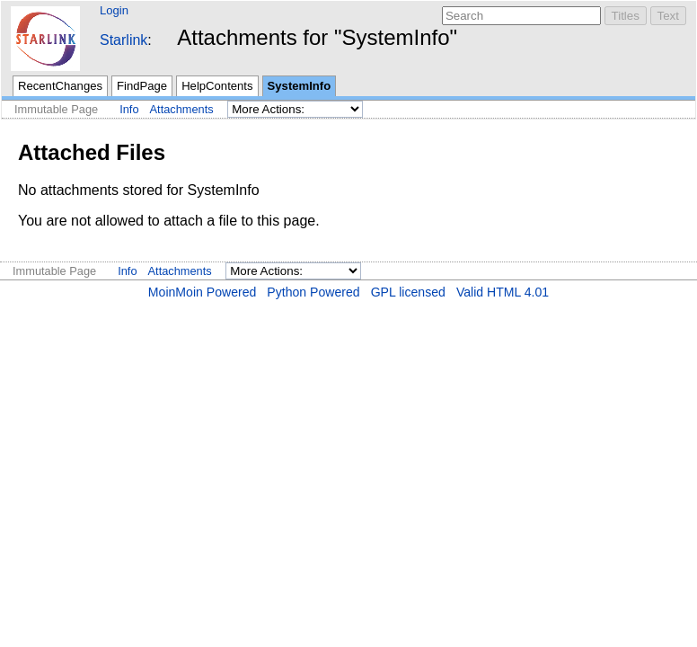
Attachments (182, 109)
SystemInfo (299, 86)
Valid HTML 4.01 (502, 292)
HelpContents (216, 86)
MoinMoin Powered (202, 292)
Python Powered (313, 292)
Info (128, 109)
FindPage (142, 86)
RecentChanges (60, 86)
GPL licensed (408, 292)
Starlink (123, 40)
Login (114, 10)
